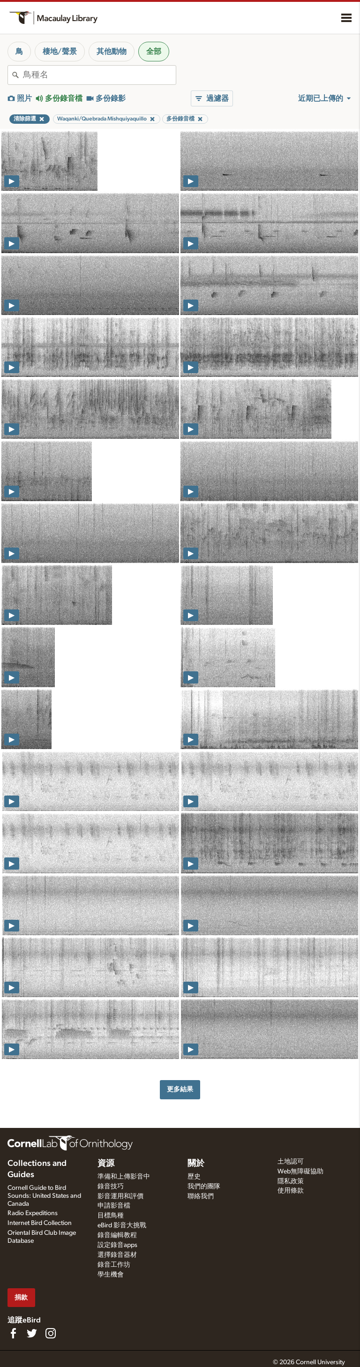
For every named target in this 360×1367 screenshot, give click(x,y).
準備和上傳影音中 (124, 1176)
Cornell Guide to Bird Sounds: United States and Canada (44, 1196)
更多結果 (180, 1089)
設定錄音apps (117, 1245)
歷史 (194, 1176)
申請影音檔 (114, 1205)
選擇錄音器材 (117, 1255)
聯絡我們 (201, 1196)
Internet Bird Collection (40, 1223)
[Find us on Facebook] (13, 1333)
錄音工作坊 (114, 1265)
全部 (153, 51)
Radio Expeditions (33, 1213)
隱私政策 (291, 1181)
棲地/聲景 (60, 51)
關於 (196, 1163)
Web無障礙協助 (300, 1171)
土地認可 (291, 1161)
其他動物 (112, 51)
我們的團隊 (204, 1186)
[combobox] (99, 75)
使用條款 (291, 1190)
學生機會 (111, 1274)
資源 (106, 1163)
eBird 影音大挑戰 (122, 1225)
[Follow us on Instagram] (50, 1333)
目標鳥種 (111, 1215)
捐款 (21, 1297)
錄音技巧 (111, 1186)
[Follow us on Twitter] (32, 1333)
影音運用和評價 (120, 1196)
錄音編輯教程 (117, 1235)
